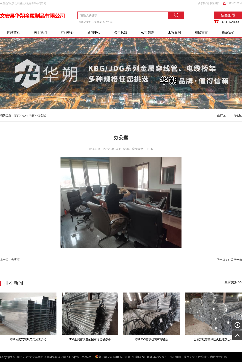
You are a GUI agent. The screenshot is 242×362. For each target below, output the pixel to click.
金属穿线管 (85, 22)
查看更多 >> (233, 282)
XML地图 (175, 357)
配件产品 (108, 22)
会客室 (15, 259)
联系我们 (214, 3)
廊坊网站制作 (218, 357)
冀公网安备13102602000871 (116, 357)
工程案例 (174, 32)
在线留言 (201, 32)
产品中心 (67, 32)
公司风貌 (120, 32)
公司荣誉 (147, 32)
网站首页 (13, 32)
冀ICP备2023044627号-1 (151, 357)
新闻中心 (94, 32)
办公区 (42, 115)
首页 (17, 115)
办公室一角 (235, 259)
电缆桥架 (97, 22)
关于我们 (203, 3)
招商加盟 (228, 15)
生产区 (221, 115)
